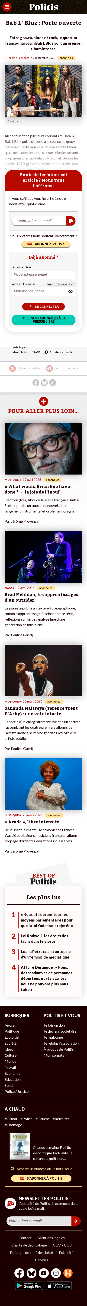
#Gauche (42, 1118)
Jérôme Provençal (18, 57)
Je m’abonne (53, 1037)
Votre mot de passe (23, 284)
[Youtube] (44, 1273)
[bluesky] (31, 1273)
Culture (10, 1055)
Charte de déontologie (29, 1245)
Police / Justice (17, 1091)
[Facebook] (19, 1273)
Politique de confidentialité (31, 1252)
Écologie (12, 1037)
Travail (10, 1067)
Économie (12, 1073)
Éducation (13, 1079)
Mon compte (54, 1055)
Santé (9, 1085)
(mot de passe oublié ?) (61, 284)
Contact (25, 1237)
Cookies (41, 1260)
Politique (12, 1031)
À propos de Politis (59, 1049)
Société (10, 1043)
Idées (9, 1049)
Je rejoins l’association (61, 1043)
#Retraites (61, 1118)
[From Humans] (68, 1274)
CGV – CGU (62, 1245)
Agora (10, 1025)
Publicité (66, 1252)
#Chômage (13, 1124)
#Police (26, 1118)
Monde (10, 1061)
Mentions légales (51, 1237)
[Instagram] (56, 1273)
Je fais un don (54, 1025)
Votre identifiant (22, 267)
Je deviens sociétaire (60, 1031)
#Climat (11, 1118)
